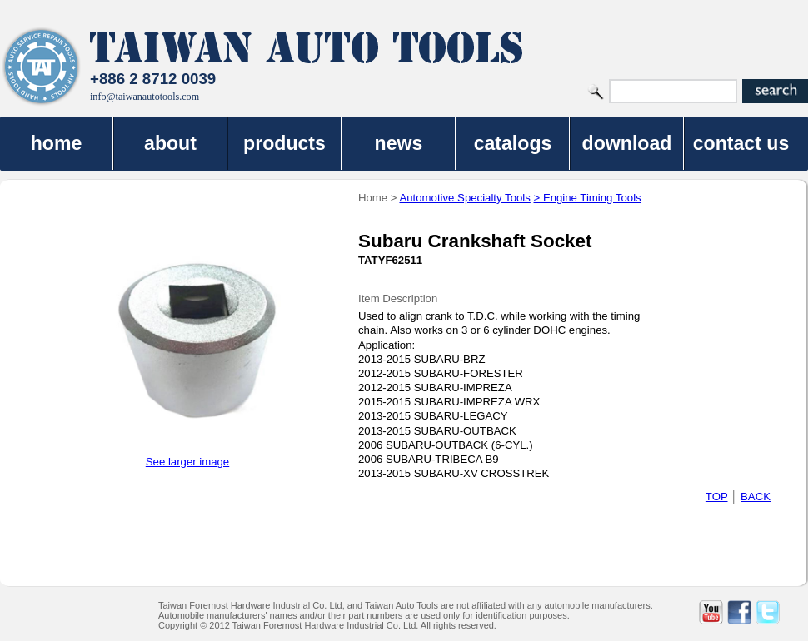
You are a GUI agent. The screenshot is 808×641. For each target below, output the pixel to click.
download (627, 143)
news (399, 143)
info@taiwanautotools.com (144, 96)
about (170, 143)
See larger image (187, 461)
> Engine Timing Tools (587, 197)
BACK (756, 496)
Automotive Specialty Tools (464, 197)
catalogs (513, 143)
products (284, 143)
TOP (717, 496)
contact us (741, 143)
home (56, 143)
